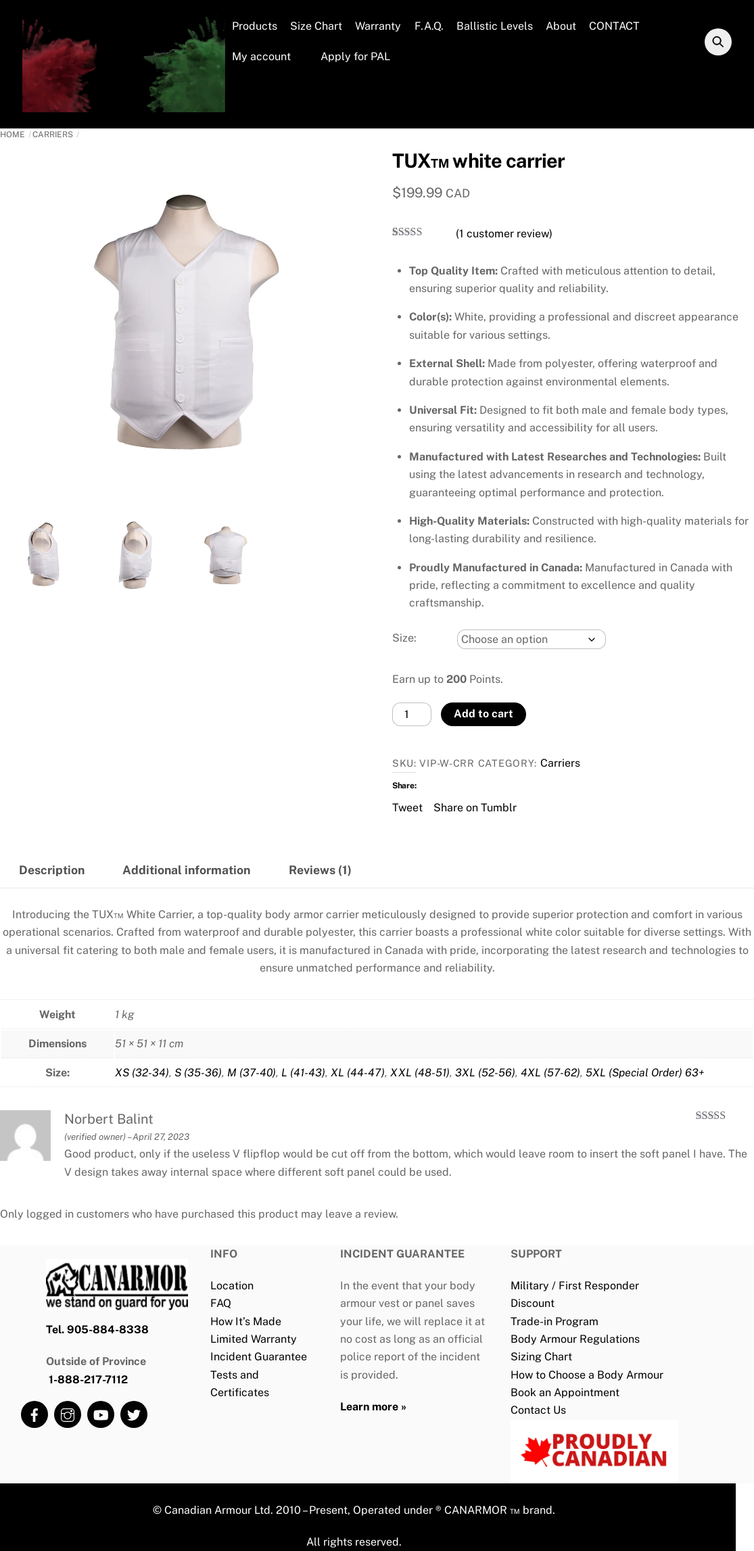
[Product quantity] (411, 714)
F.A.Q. (429, 26)
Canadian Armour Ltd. (218, 1510)
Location (232, 1285)
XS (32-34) (142, 1072)
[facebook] (34, 1413)
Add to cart (483, 713)
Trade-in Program (554, 1321)
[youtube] (100, 1413)
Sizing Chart (541, 1356)
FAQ (220, 1303)
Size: (404, 637)
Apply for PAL (347, 56)
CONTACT (614, 26)
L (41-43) (303, 1072)
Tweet (407, 806)
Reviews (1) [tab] (320, 870)
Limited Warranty (253, 1339)
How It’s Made (245, 1321)
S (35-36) (198, 1072)
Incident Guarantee (258, 1356)
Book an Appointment (565, 1392)
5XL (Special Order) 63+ (645, 1072)
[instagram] (67, 1413)
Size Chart (316, 26)
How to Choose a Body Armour (587, 1374)
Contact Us (538, 1410)
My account (261, 56)
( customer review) (504, 233)
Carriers (52, 134)
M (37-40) (251, 1072)
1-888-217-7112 (88, 1379)
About (561, 26)
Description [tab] (52, 870)
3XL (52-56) (485, 1072)
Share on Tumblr (475, 806)
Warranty (378, 26)
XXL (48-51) (420, 1072)
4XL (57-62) (550, 1072)
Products (254, 26)
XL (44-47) (358, 1072)
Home (12, 134)
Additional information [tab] (186, 870)
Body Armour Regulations (575, 1339)
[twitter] (133, 1413)
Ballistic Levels (494, 26)
